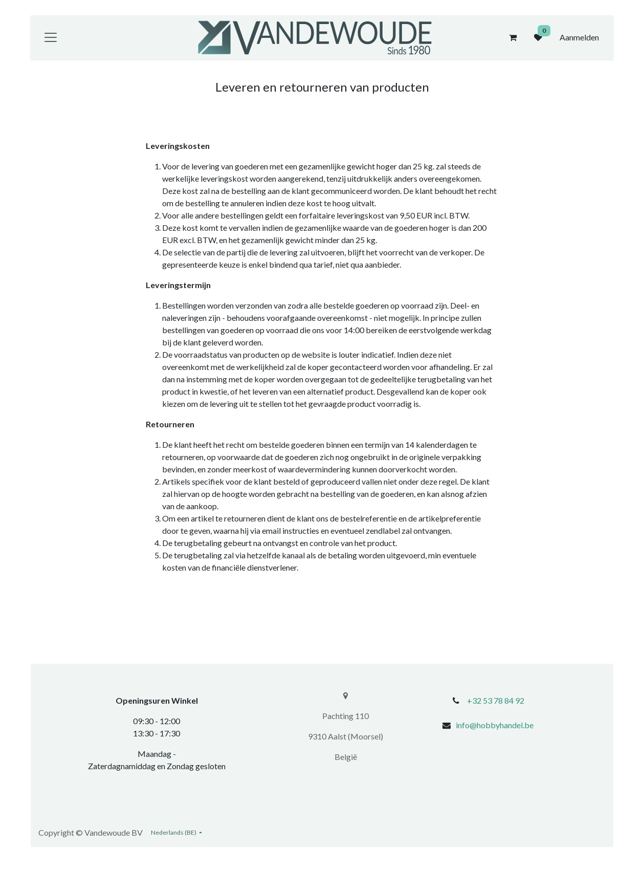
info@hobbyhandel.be (495, 725)
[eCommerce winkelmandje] (512, 37)
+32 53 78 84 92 (495, 700)
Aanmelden (579, 37)
